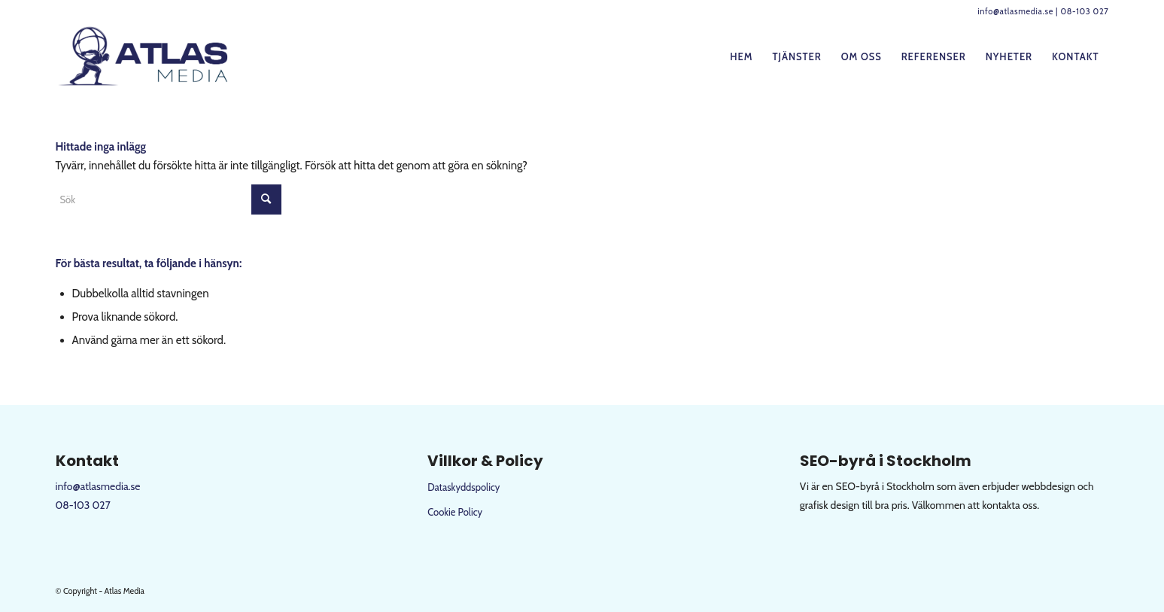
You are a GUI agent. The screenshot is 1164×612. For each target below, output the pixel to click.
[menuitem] (741, 56)
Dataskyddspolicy (463, 487)
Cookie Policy (454, 512)
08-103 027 (1084, 11)
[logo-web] (146, 56)
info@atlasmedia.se (1015, 11)
